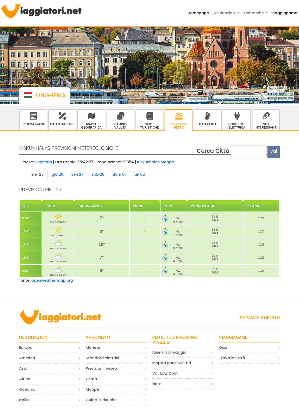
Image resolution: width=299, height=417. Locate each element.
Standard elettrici (102, 358)
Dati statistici (62, 124)
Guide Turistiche (149, 126)
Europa (25, 347)
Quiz (223, 347)
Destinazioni (34, 337)
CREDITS (270, 317)
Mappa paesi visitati (171, 363)
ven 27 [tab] (77, 174)
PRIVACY (249, 317)
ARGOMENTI (98, 337)
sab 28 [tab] (98, 174)
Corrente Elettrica (237, 126)
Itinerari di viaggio (169, 352)
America (27, 358)
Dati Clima (208, 124)
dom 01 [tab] (119, 174)
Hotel (157, 383)
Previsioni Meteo (179, 126)
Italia (24, 400)
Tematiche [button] (254, 13)
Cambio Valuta (120, 126)
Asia (23, 368)
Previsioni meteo (101, 368)
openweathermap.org (52, 280)
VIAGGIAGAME (233, 337)
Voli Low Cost (165, 373)
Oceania (27, 389)
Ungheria (43, 162)
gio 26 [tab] (57, 174)
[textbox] (249, 151)
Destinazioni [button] (225, 13)
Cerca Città (213, 151)
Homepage (198, 13)
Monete (93, 347)
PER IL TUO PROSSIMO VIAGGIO (174, 340)
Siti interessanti (266, 126)
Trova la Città (232, 358)
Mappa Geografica (91, 126)
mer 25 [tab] (37, 174)
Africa (24, 379)
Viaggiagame (284, 13)
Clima (91, 379)
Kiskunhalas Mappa (155, 162)
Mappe (92, 389)
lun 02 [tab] (139, 174)
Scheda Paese (33, 124)
